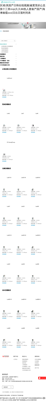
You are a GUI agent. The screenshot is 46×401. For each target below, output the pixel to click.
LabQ (8, 113)
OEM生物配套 (38, 359)
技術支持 (37, 365)
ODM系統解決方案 (5, 65)
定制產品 (37, 363)
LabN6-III (38, 235)
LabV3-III (23, 177)
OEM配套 (37, 361)
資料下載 (37, 368)
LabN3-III (23, 235)
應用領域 (37, 356)
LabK (37, 113)
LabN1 (8, 264)
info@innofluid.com (9, 379)
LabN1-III (9, 235)
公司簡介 (15, 359)
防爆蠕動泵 (3, 54)
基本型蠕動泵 (4, 52)
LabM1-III (9, 299)
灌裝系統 (2, 56)
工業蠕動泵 (3, 58)
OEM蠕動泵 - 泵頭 (4, 60)
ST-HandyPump (11, 142)
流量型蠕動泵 (4, 50)
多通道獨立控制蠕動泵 (7, 46)
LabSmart (9, 78)
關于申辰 (15, 356)
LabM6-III (38, 299)
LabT (22, 113)
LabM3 (23, 328)
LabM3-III (23, 299)
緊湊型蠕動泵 (4, 48)
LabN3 (23, 264)
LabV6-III (38, 177)
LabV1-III (9, 177)
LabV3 (22, 206)
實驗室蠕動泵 (3, 44)
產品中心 (24, 356)
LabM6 (37, 328)
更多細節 (4, 97)
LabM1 (8, 328)
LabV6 (37, 206)
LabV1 (8, 206)
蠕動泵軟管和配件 (4, 63)
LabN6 (37, 264)
